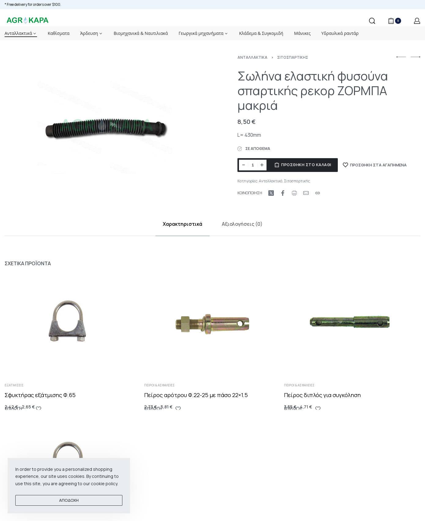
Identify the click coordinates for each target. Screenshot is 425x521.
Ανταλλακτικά (252, 57)
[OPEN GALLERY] (106, 126)
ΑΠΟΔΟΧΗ (69, 500)
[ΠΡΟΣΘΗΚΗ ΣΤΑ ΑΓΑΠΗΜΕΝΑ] (374, 165)
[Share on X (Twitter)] (271, 193)
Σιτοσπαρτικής (292, 57)
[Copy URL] (317, 193)
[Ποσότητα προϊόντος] (252, 165)
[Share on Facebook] (282, 193)
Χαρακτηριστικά (182, 224)
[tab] (182, 224)
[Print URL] (294, 193)
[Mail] (306, 193)
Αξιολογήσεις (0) (242, 224)
